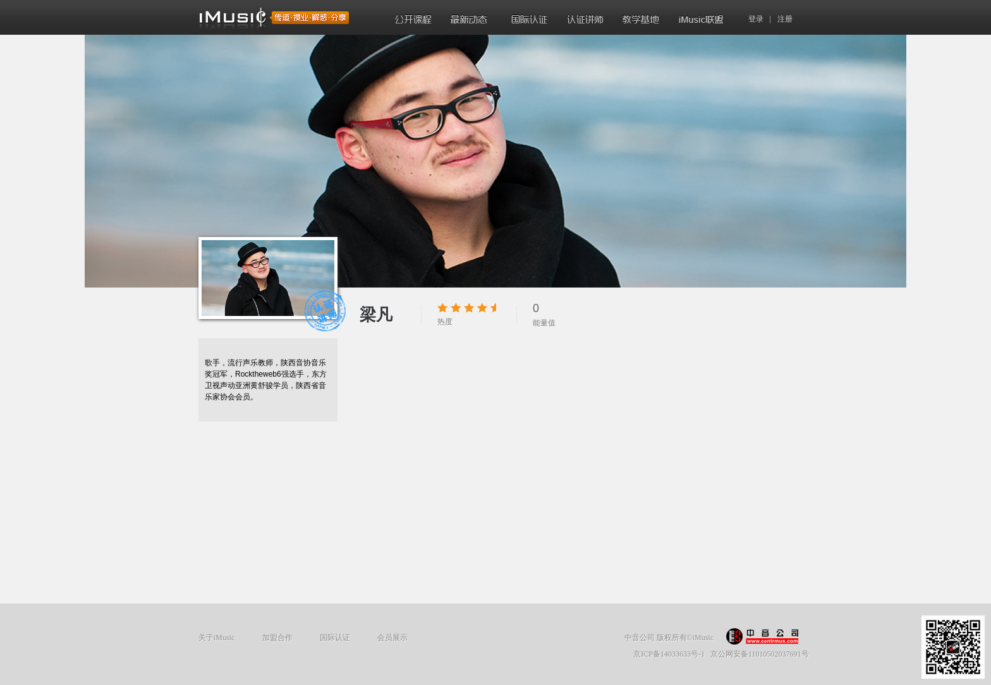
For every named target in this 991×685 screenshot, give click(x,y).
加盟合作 (277, 637)
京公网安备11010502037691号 (759, 654)
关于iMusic (216, 637)
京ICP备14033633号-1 (669, 654)
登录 (755, 19)
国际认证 (335, 637)
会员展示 (392, 637)
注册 (785, 19)
